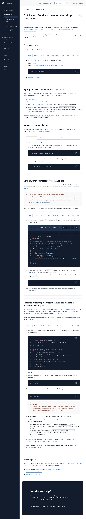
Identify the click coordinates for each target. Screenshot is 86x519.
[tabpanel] (53, 67)
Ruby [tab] (78, 55)
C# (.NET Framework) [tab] (52, 55)
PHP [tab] (42, 55)
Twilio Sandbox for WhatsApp (52, 469)
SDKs (39, 3)
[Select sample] (66, 227)
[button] (10, 14)
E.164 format (31, 272)
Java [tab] (62, 55)
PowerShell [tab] (59, 138)
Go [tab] (73, 55)
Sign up (81, 3)
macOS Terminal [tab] (31, 138)
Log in (75, 3)
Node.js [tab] (36, 55)
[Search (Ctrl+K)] (62, 3)
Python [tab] (29, 55)
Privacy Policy (44, 506)
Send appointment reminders (34, 472)
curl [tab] (68, 55)
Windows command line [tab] (46, 138)
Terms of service (34, 506)
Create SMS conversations (33, 474)
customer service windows (42, 202)
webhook (66, 309)
